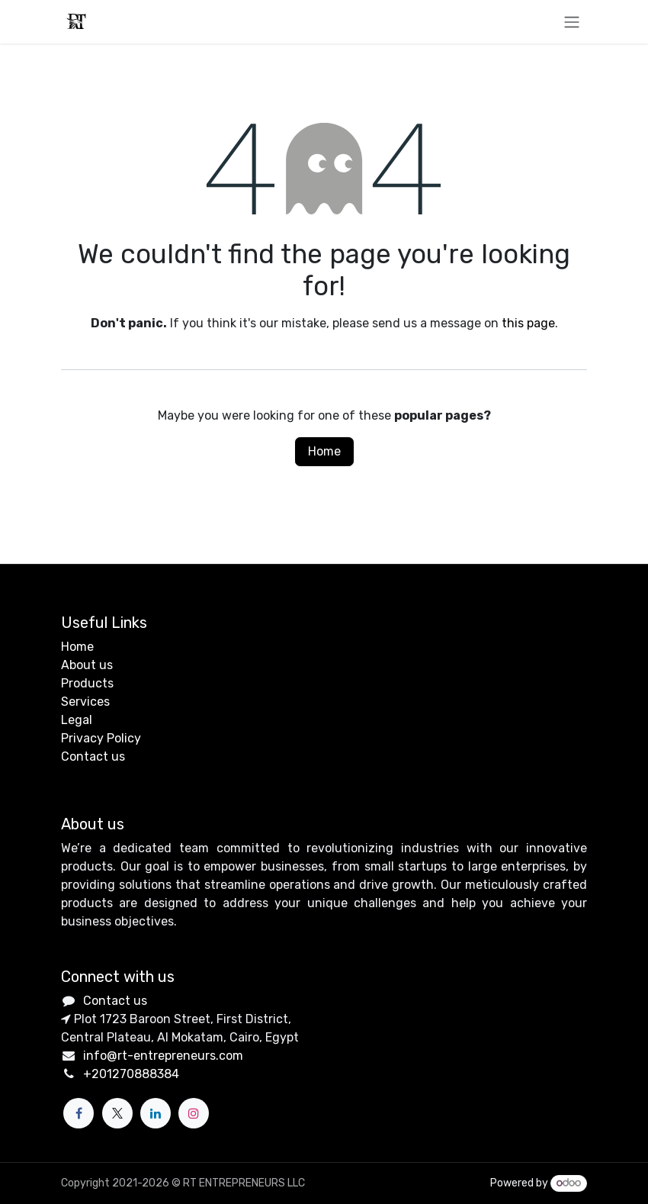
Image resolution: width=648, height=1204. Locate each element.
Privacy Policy (101, 738)
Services (85, 701)
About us (87, 665)
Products (87, 683)
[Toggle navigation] (572, 21)
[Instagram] (193, 1113)
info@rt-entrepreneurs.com (163, 1055)
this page (528, 323)
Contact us (93, 756)
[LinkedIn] (155, 1113)
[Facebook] (78, 1113)
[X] (117, 1113)
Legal (76, 720)
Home (324, 451)
